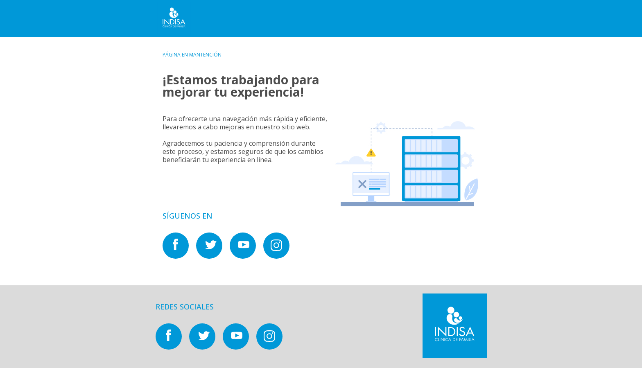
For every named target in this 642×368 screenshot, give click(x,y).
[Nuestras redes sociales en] (179, 256)
